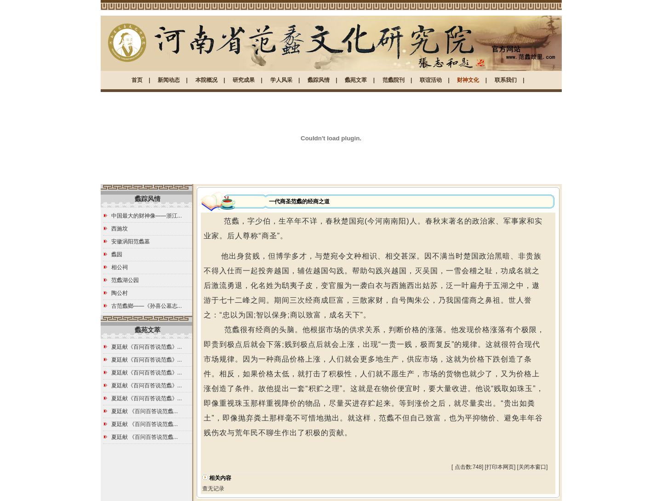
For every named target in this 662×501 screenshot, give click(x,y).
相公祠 (119, 267)
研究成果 (244, 80)
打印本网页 (500, 467)
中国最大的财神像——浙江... (146, 216)
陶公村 (119, 293)
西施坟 (119, 228)
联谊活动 (431, 80)
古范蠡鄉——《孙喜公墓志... (146, 306)
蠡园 (116, 254)
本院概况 (206, 80)
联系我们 (506, 80)
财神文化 (468, 80)
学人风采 (281, 80)
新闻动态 (169, 80)
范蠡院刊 (393, 80)
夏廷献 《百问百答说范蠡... (144, 411)
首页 (137, 80)
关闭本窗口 (532, 467)
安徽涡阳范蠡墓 (130, 241)
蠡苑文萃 (356, 80)
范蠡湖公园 (125, 280)
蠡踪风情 (319, 80)
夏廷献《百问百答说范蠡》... (146, 347)
